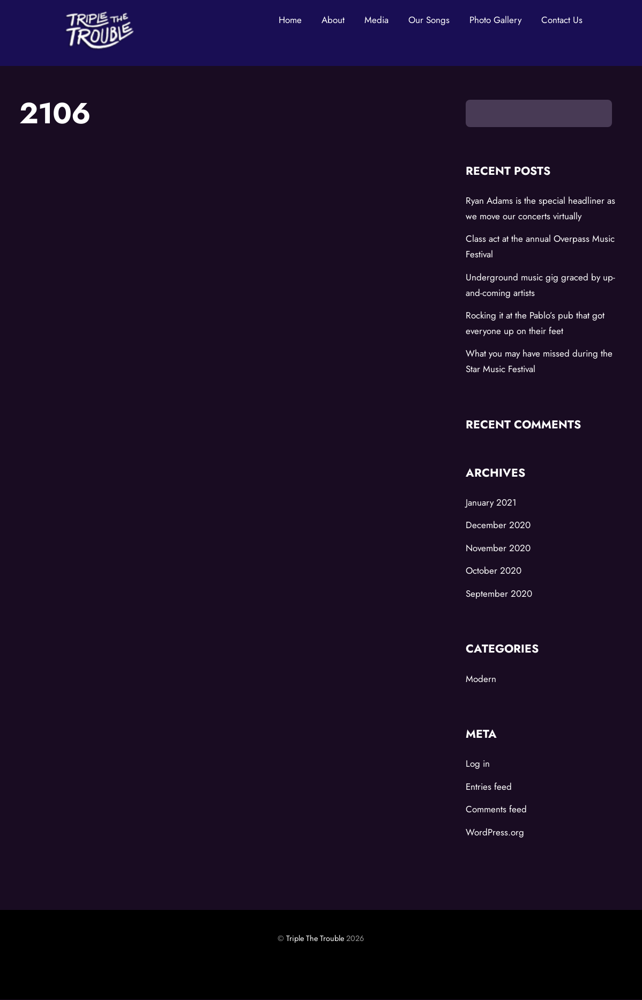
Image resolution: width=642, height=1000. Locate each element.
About (333, 19)
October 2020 (493, 571)
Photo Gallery (495, 19)
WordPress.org (495, 832)
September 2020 (499, 593)
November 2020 (498, 548)
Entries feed (489, 786)
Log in (478, 764)
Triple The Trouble (315, 938)
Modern (481, 678)
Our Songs (429, 19)
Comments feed (496, 809)
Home (290, 19)
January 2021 (491, 502)
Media (376, 19)
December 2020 (498, 525)
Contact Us (562, 19)
